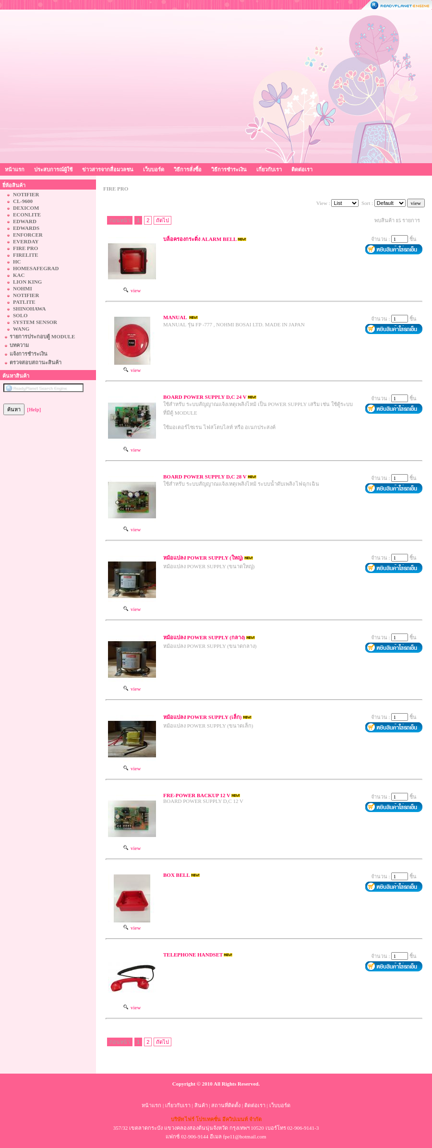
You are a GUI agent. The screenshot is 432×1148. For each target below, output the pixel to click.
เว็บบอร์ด (153, 169)
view (132, 290)
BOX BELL (176, 875)
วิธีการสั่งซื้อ (188, 169)
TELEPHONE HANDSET (193, 954)
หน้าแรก (14, 169)
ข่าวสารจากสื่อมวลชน (107, 169)
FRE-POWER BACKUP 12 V (196, 795)
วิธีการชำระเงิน (229, 169)
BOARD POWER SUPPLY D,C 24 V (205, 397)
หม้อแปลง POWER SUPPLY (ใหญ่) (203, 558)
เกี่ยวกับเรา (269, 169)
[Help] (34, 409)
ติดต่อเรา (301, 169)
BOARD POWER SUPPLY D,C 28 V (205, 476)
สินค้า (201, 1105)
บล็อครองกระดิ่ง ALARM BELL (200, 239)
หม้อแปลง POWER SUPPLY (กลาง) (204, 637)
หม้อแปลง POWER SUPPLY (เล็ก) (202, 717)
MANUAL (175, 317)
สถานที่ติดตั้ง (225, 1105)
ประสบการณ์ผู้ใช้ (53, 169)
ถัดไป (162, 220)
